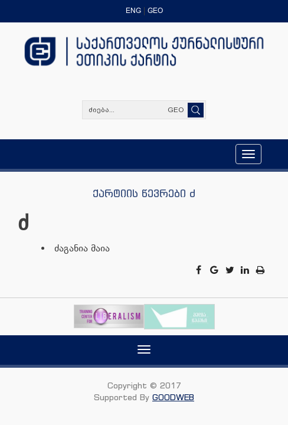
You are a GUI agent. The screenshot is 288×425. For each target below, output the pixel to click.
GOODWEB (173, 397)
